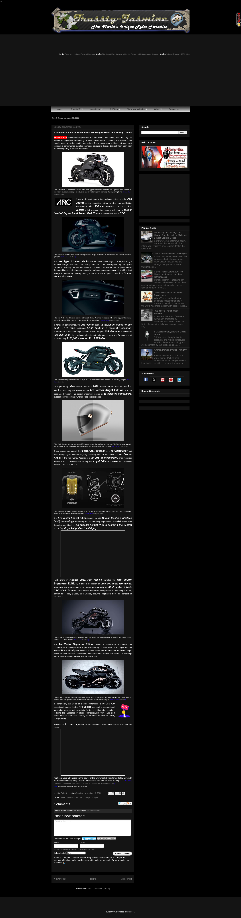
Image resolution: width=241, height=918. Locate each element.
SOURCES (67, 783)
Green (63, 797)
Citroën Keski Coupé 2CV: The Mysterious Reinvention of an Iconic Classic (169, 236)
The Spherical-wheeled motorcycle (170, 215)
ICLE (79, 783)
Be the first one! (94, 811)
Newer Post (60, 879)
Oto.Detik (72, 257)
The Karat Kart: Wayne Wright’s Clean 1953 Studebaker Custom (135, 54)
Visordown (124, 446)
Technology (85, 797)
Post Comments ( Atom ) (99, 888)
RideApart (85, 640)
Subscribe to (70, 853)
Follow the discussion (129, 803)
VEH (76, 783)
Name (56, 843)
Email (82, 843)
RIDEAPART (87, 783)
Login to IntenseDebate (89, 838)
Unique (95, 797)
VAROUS (61, 783)
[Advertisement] (120, 82)
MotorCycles (73, 797)
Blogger (130, 912)
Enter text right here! (92, 828)
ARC (73, 783)
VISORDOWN (95, 783)
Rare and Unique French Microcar (84, 54)
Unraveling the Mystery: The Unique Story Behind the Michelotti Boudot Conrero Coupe (170, 197)
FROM (56, 783)
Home (93, 879)
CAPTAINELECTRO (107, 783)
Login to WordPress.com (106, 838)
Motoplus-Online (59, 194)
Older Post (126, 879)
